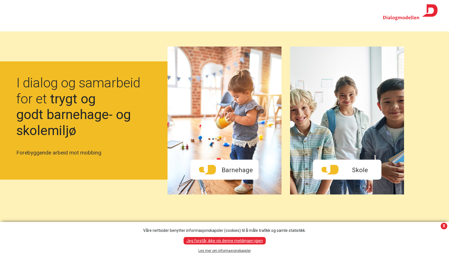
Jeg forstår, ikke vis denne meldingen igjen (224, 240)
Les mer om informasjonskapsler (224, 251)
